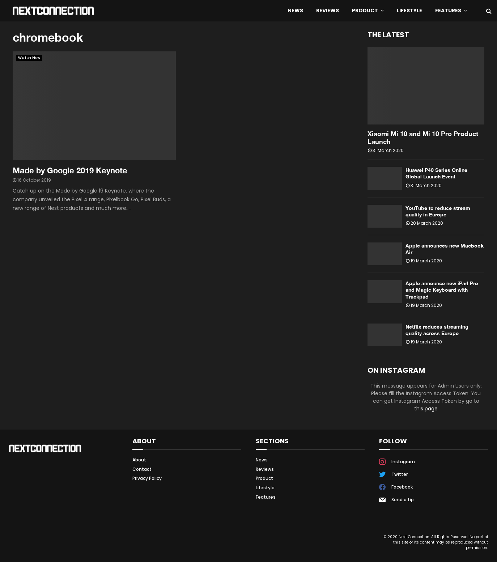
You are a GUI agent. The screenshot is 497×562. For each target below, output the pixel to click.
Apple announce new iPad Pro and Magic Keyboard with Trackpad (441, 289)
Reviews (327, 10)
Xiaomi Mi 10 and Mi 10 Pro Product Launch (423, 137)
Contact (142, 469)
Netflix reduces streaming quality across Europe (436, 330)
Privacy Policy (147, 478)
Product (365, 10)
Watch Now (29, 57)
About (139, 460)
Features (448, 10)
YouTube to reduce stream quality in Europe (437, 211)
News (295, 10)
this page (426, 408)
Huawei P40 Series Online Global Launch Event (436, 173)
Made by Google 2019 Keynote (70, 170)
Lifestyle (409, 10)
